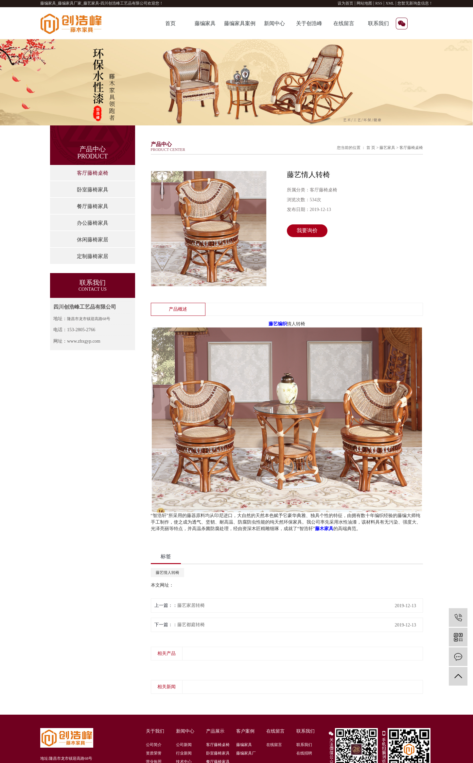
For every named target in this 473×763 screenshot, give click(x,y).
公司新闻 (184, 744)
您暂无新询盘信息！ (415, 3)
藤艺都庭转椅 (191, 624)
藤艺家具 (387, 147)
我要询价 (307, 230)
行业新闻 (184, 753)
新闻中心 (274, 23)
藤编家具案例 (239, 23)
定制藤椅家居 (92, 256)
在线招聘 (304, 753)
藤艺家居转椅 (191, 605)
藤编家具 (205, 23)
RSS (378, 3)
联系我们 (378, 23)
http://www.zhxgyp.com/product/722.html (212, 585)
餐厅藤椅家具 (92, 206)
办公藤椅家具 (92, 223)
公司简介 (154, 744)
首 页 (370, 147)
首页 (170, 23)
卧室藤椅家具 (92, 189)
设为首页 (345, 3)
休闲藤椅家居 (92, 239)
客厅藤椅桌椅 (92, 173)
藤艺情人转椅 (167, 572)
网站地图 (365, 3)
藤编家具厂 (246, 753)
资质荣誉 (154, 753)
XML (390, 3)
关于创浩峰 (309, 23)
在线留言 (343, 23)
